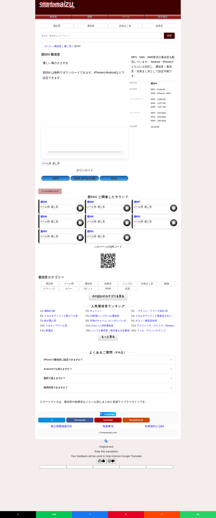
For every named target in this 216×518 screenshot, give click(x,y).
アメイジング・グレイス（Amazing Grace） (160, 325)
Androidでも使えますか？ (58, 369)
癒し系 (56, 163)
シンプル (127, 283)
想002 (43, 231)
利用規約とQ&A (154, 426)
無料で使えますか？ (54, 378)
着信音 (53, 16)
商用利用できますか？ (56, 387)
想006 (43, 216)
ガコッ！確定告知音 (146, 320)
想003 (137, 216)
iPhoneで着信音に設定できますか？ (63, 359)
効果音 (159, 26)
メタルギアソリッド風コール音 (61, 316)
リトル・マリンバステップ (151, 330)
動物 (166, 283)
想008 (90, 202)
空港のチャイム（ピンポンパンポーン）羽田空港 (116, 320)
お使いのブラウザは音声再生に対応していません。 (85, 152)
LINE (54, 514)
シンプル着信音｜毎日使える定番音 (110, 330)
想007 (137, 202)
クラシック (49, 288)
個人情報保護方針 (61, 426)
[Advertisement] (84, 104)
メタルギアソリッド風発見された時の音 (157, 316)
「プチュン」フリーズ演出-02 (151, 311)
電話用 (56, 26)
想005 (90, 216)
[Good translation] (101, 461)
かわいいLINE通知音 (102, 325)
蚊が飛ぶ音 (50, 320)
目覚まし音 (125, 26)
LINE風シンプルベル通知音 (104, 316)
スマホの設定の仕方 (50, 191)
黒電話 (49, 330)
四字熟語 (162, 16)
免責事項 (108, 426)
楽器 (127, 288)
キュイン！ (96, 311)
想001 (90, 231)
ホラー (68, 288)
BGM (108, 288)
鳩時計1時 (49, 311)
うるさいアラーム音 (56, 325)
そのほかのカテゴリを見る (108, 296)
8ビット (88, 288)
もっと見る (108, 336)
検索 (169, 35)
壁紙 (89, 16)
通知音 (90, 26)
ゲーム (126, 16)
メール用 (46, 163)
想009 (43, 202)
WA (197, 514)
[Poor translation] (111, 461)
